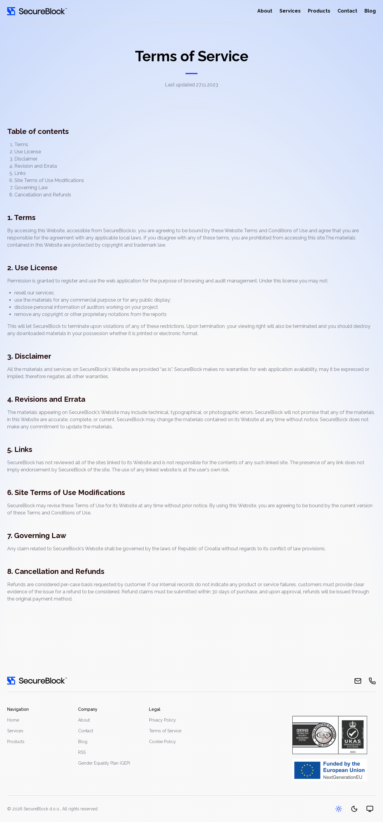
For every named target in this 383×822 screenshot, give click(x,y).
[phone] (372, 681)
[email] (357, 681)
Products (319, 11)
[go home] (37, 681)
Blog (370, 11)
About (264, 11)
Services (290, 11)
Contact (347, 11)
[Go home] (37, 11)
